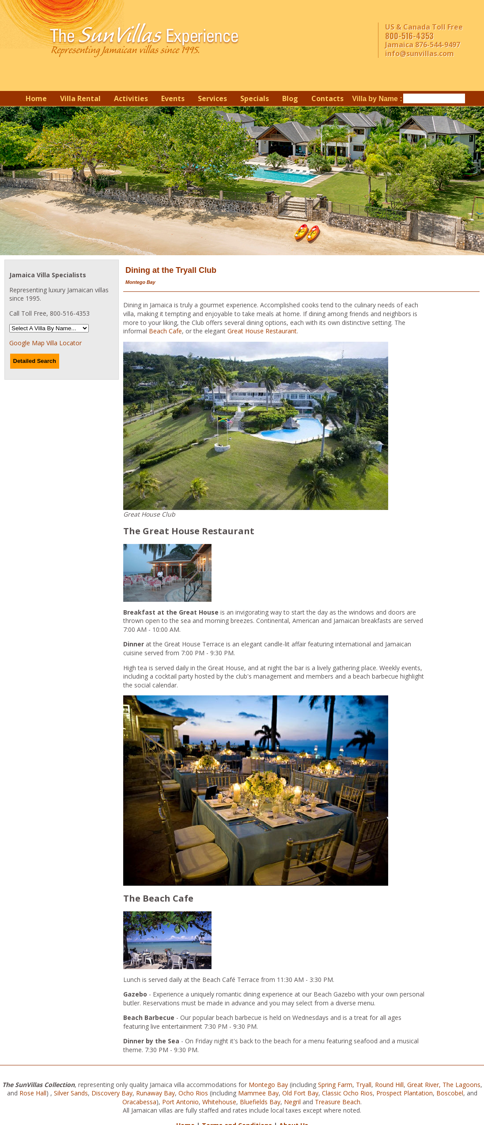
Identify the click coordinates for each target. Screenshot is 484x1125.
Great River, (424, 1084)
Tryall (363, 1084)
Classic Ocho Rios (347, 1093)
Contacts (327, 98)
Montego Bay (268, 1084)
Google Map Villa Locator (45, 343)
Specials (254, 98)
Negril (292, 1102)
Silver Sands (71, 1093)
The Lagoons (461, 1084)
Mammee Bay (258, 1093)
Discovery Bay (111, 1093)
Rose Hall (32, 1093)
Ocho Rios (193, 1093)
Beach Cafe (165, 331)
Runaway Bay (155, 1093)
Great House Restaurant (262, 331)
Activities (131, 98)
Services (212, 98)
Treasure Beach (337, 1102)
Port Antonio (180, 1102)
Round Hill (389, 1084)
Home (36, 98)
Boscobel (449, 1093)
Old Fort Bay (300, 1093)
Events (173, 98)
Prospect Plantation (404, 1093)
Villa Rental (80, 98)
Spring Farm (335, 1084)
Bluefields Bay (260, 1102)
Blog (290, 98)
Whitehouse (219, 1102)
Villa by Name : (377, 98)
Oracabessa (139, 1102)
